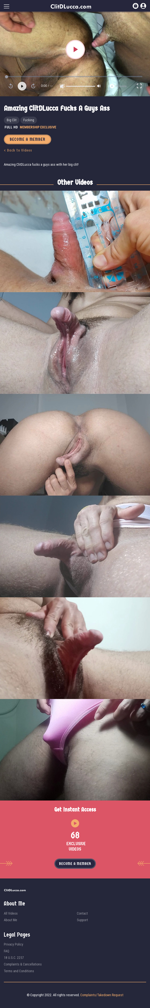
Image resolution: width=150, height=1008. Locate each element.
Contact (82, 913)
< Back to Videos (18, 150)
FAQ (6, 951)
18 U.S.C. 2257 (14, 958)
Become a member (75, 863)
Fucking (28, 120)
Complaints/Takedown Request (101, 995)
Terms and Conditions (19, 971)
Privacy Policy (13, 944)
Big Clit (12, 120)
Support (82, 920)
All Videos (11, 913)
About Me (10, 920)
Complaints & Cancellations (23, 964)
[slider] (80, 86)
